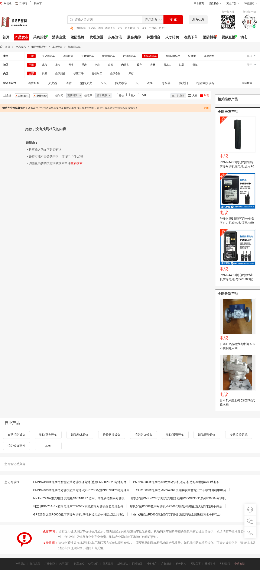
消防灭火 (110, 28)
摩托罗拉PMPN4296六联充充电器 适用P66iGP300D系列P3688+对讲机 (178, 498)
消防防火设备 (143, 434)
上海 (57, 64)
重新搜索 (76, 163)
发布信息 (198, 19)
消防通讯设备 (175, 434)
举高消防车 (108, 56)
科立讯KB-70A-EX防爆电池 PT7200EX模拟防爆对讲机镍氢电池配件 (78, 506)
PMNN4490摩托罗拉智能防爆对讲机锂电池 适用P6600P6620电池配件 (237, 166)
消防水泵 (81, 28)
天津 (71, 64)
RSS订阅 (225, 563)
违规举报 (210, 563)
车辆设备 (57, 46)
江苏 (181, 64)
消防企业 (59, 37)
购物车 (38, 3)
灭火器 (92, 28)
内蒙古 (125, 64)
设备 (144, 28)
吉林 (152, 64)
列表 (206, 95)
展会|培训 (134, 37)
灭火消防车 (48, 56)
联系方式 (79, 563)
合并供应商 (178, 95)
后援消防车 (129, 56)
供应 (44, 73)
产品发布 (21, 37)
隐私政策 (108, 563)
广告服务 (166, 563)
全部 (31, 73)
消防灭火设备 (48, 434)
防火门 (162, 28)
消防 (100, 28)
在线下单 (191, 37)
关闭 (206, 108)
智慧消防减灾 (16, 434)
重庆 (84, 64)
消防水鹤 (68, 56)
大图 (194, 95)
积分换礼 (181, 563)
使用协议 (93, 563)
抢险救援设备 (205, 83)
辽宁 (139, 64)
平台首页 (199, 3)
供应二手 (79, 73)
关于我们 (64, 563)
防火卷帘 (130, 28)
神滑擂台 (153, 37)
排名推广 (152, 563)
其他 (48, 446)
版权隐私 (122, 563)
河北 (97, 64)
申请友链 (239, 563)
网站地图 (137, 563)
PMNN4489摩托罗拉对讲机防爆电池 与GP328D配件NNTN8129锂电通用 (236, 279)
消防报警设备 (207, 434)
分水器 (153, 28)
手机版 (8, 3)
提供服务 (60, 73)
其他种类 (209, 56)
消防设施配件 (39, 46)
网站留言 (196, 563)
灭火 (120, 28)
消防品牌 (77, 37)
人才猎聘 (172, 37)
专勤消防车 (87, 56)
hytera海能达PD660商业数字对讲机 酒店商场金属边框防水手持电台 (176, 514)
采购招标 (40, 37)
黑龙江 (167, 64)
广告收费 (50, 563)
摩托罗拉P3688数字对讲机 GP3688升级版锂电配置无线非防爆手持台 (176, 506)
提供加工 (97, 73)
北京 (44, 64)
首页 (6, 37)
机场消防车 (74, 46)
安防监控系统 (239, 434)
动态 (243, 37)
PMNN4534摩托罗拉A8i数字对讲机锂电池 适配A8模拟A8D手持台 (237, 223)
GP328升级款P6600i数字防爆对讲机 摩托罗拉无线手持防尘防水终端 (78, 514)
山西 (110, 64)
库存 (131, 73)
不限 (31, 56)
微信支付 (35, 563)
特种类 (192, 56)
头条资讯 (115, 37)
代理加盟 (96, 37)
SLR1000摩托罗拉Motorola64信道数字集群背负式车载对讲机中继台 (181, 490)
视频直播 (228, 37)
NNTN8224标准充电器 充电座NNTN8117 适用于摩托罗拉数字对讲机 (78, 498)
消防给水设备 (80, 434)
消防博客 (210, 37)
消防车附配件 (172, 56)
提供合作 (115, 73)
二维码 (21, 4)
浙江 (195, 64)
